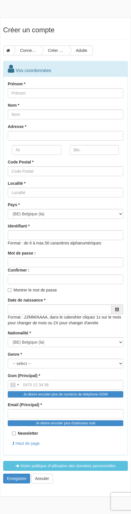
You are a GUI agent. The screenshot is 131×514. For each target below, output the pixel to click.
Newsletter (25, 433)
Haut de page (26, 443)
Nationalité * (19, 333)
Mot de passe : (22, 253)
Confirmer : (18, 270)
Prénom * (16, 84)
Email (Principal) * (25, 404)
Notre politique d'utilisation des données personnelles (65, 466)
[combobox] (14, 384)
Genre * (15, 354)
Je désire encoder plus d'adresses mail (65, 423)
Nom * (13, 105)
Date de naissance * (27, 300)
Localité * (17, 183)
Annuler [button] (42, 478)
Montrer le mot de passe (35, 290)
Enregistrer (16, 478)
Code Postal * (21, 162)
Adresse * (17, 126)
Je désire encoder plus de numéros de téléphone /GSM (65, 394)
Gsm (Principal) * (24, 375)
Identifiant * (19, 226)
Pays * (14, 204)
